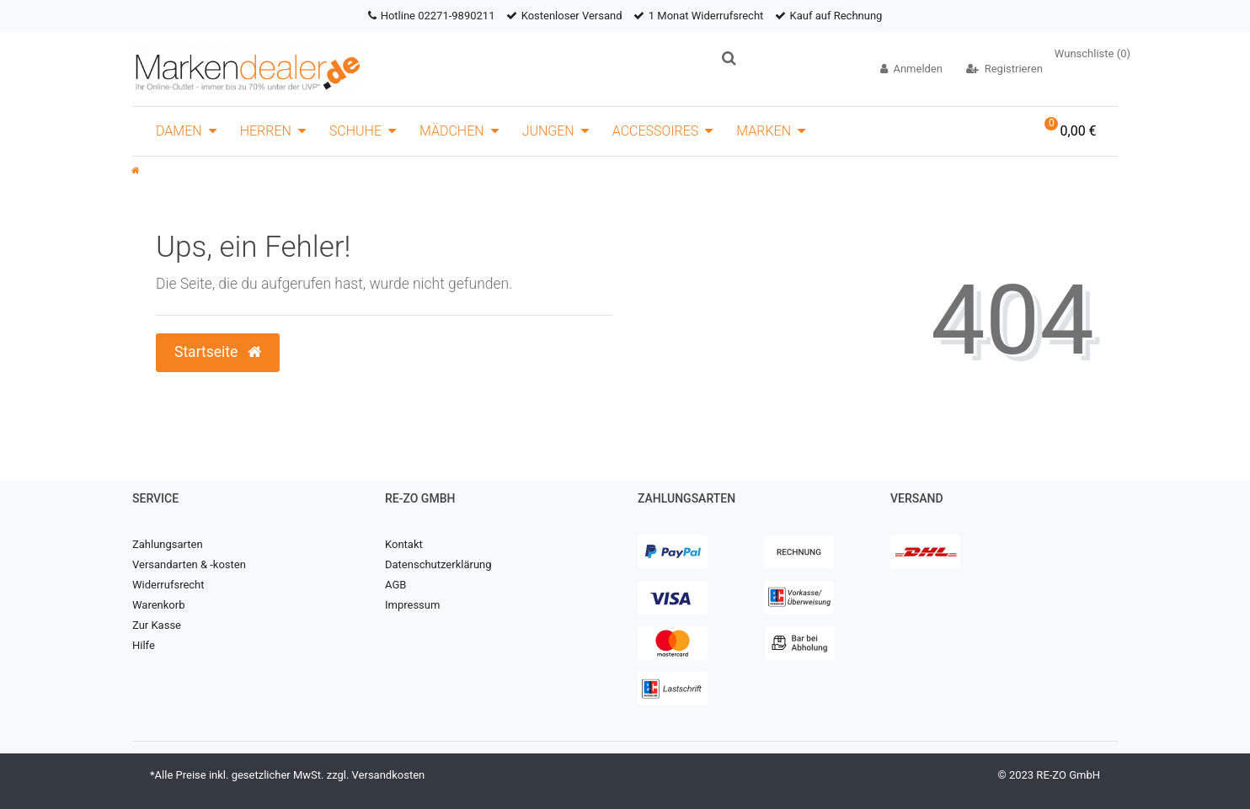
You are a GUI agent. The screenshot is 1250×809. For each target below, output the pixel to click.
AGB (395, 584)
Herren (265, 131)
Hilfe (143, 645)
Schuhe (355, 131)
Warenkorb (158, 605)
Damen (179, 131)
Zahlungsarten (167, 544)
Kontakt (404, 544)
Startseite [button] (217, 351)
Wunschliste (1092, 53)
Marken (763, 131)
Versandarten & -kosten (189, 564)
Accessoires (655, 131)
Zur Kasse (156, 625)
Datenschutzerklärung (438, 564)
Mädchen (451, 131)
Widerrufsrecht (168, 584)
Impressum (412, 605)
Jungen (548, 131)
